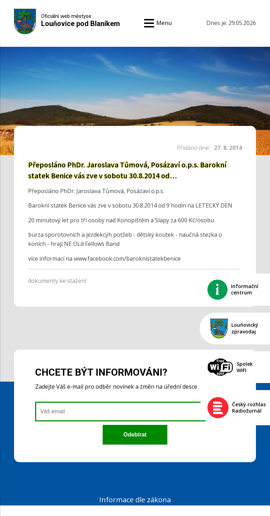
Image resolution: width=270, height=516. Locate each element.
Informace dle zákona (135, 499)
